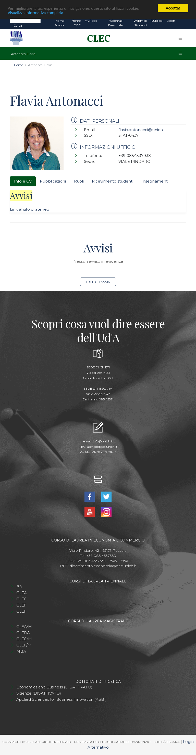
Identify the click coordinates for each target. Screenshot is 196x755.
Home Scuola (59, 23)
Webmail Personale (115, 23)
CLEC (21, 599)
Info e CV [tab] (23, 181)
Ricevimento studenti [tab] (112, 181)
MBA (21, 651)
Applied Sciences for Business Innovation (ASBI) (61, 699)
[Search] (25, 20)
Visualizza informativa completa (35, 12)
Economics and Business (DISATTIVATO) (54, 687)
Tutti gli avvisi (98, 282)
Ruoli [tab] (79, 181)
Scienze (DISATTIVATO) (38, 693)
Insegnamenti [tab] (154, 181)
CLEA (21, 592)
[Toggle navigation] (180, 38)
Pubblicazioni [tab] (53, 181)
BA (19, 586)
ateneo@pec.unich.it (102, 447)
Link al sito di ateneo (29, 209)
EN (181, 20)
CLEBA (23, 632)
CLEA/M (24, 626)
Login (171, 21)
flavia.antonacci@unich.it (142, 129)
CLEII (21, 611)
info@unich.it (103, 441)
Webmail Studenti (140, 23)
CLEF (21, 605)
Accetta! (173, 8)
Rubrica (157, 21)
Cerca (18, 25)
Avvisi (21, 195)
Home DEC (76, 23)
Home (18, 65)
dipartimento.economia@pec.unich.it (103, 565)
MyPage (91, 21)
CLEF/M (23, 645)
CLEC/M (24, 638)
